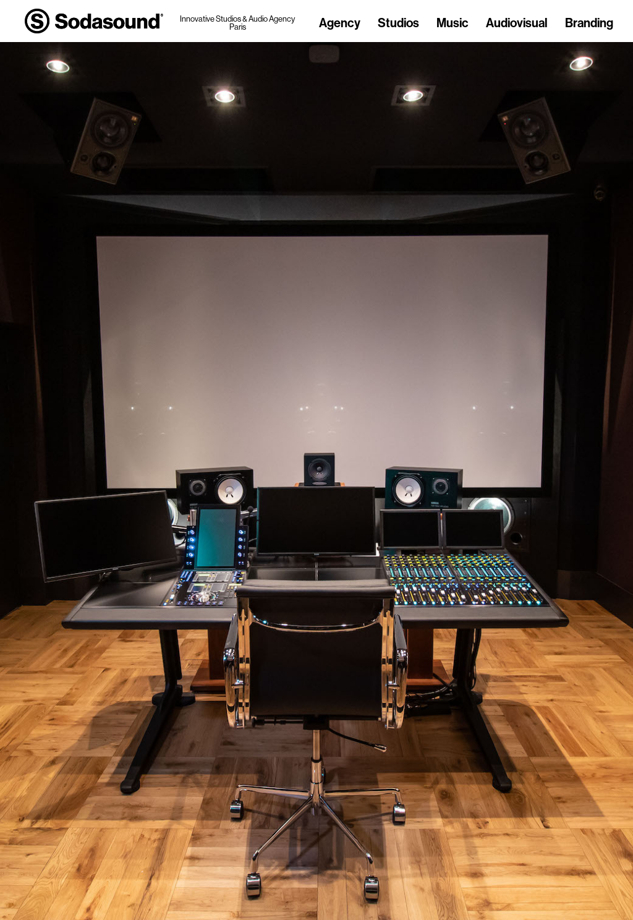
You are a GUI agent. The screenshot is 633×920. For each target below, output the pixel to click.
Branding (589, 23)
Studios (398, 23)
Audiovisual (517, 23)
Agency (339, 23)
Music (452, 23)
